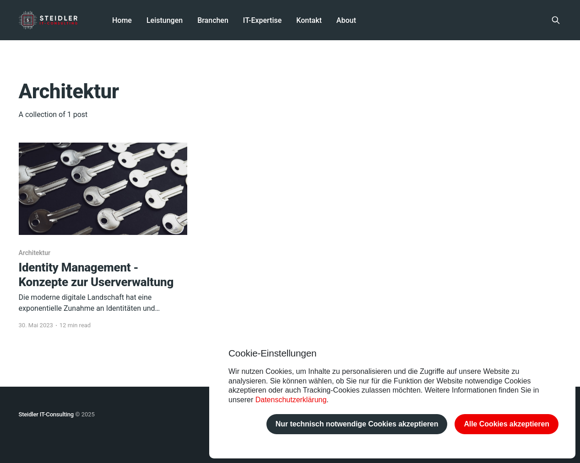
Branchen (212, 20)
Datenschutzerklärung (291, 400)
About (346, 20)
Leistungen (164, 20)
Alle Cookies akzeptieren (506, 424)
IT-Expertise (262, 20)
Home (122, 20)
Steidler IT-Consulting (46, 414)
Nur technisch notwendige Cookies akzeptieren (357, 424)
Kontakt (309, 20)
